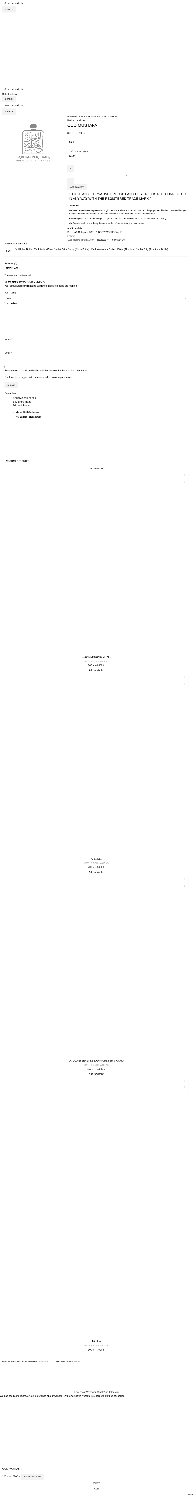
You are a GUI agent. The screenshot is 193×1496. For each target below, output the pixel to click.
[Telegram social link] (114, 1392)
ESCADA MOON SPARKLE (96, 657)
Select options (32, 1476)
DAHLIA (96, 1341)
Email (8, 353)
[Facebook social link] (80, 1392)
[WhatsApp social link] (91, 1392)
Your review (11, 303)
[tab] (81, 240)
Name (8, 339)
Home (70, 116)
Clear (72, 156)
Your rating (10, 292)
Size (71, 142)
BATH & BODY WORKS (87, 116)
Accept (5, 1400)
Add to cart (77, 187)
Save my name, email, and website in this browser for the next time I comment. (46, 370)
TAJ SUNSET (96, 859)
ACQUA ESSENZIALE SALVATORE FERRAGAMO (96, 1060)
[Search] (96, 3)
